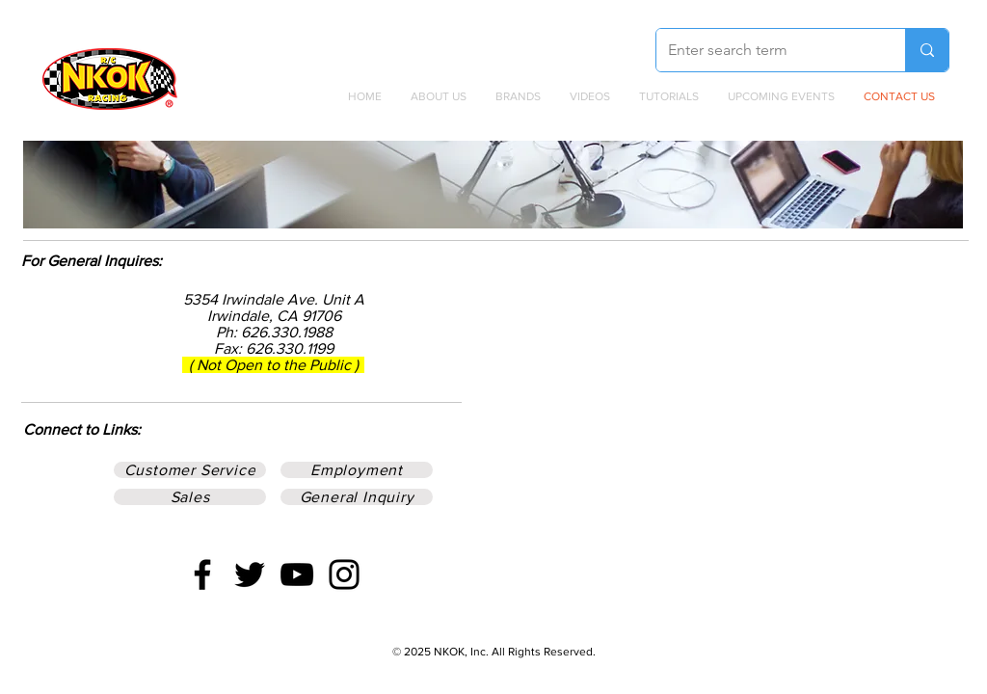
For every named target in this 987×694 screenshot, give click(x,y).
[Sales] (190, 497)
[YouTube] (297, 574)
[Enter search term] (766, 50)
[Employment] (356, 470)
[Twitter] (249, 574)
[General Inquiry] (356, 497)
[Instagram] (344, 574)
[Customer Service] (190, 470)
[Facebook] (202, 574)
